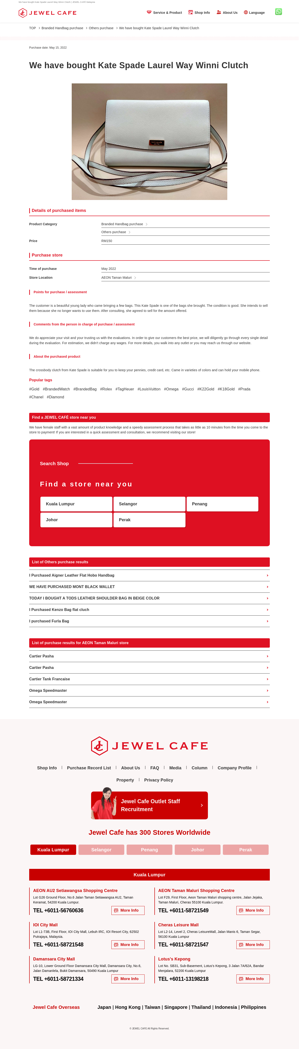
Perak (245, 849)
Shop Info (202, 12)
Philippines (253, 1007)
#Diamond (55, 397)
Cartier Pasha (41, 656)
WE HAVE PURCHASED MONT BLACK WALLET (72, 587)
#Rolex (106, 389)
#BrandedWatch (56, 389)
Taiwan (152, 1007)
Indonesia (226, 1007)
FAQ (154, 768)
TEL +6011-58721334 (58, 979)
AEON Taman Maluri (116, 277)
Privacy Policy (158, 780)
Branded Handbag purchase (64, 28)
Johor (197, 849)
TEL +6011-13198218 (183, 979)
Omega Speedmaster (48, 690)
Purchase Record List (89, 768)
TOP (34, 28)
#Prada (244, 389)
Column (199, 768)
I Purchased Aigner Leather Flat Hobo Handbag (71, 575)
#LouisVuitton (149, 389)
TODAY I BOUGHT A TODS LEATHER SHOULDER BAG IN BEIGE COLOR (94, 598)
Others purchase (103, 28)
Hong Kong (128, 1007)
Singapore (175, 1007)
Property (125, 780)
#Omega (171, 389)
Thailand (201, 1007)
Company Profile (235, 768)
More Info (126, 910)
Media (175, 768)
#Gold (34, 389)
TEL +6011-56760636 (58, 910)
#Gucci (188, 389)
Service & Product (167, 12)
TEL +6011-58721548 (58, 945)
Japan (104, 1007)
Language (257, 12)
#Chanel (36, 397)
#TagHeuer (124, 389)
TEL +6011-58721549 (183, 910)
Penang (149, 849)
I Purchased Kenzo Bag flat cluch (59, 610)
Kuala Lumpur (53, 849)
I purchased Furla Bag (49, 621)
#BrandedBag (84, 389)
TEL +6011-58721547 (183, 945)
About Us (230, 12)
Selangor (101, 849)
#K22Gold (205, 389)
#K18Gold (226, 389)
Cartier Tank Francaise (49, 679)
